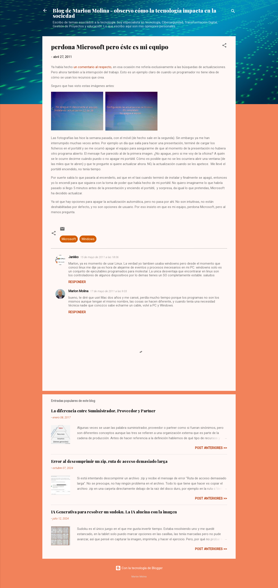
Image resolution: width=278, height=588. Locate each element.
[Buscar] (233, 11)
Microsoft (69, 239)
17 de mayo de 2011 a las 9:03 (108, 291)
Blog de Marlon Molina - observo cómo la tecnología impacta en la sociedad (134, 13)
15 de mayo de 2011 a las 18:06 (99, 257)
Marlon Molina (78, 291)
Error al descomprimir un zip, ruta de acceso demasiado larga (109, 461)
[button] (224, 46)
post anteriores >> (211, 448)
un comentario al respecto (92, 67)
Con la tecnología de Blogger (139, 568)
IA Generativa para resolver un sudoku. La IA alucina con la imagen (114, 511)
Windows (87, 239)
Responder (77, 282)
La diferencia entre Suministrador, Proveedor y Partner (103, 410)
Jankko (73, 257)
